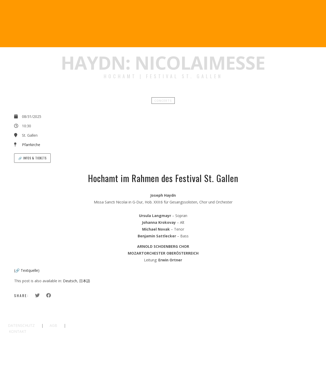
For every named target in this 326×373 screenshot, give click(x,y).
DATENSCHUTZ (21, 325)
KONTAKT (17, 331)
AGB (53, 325)
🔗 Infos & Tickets (32, 158)
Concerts (163, 101)
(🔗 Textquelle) (26, 270)
